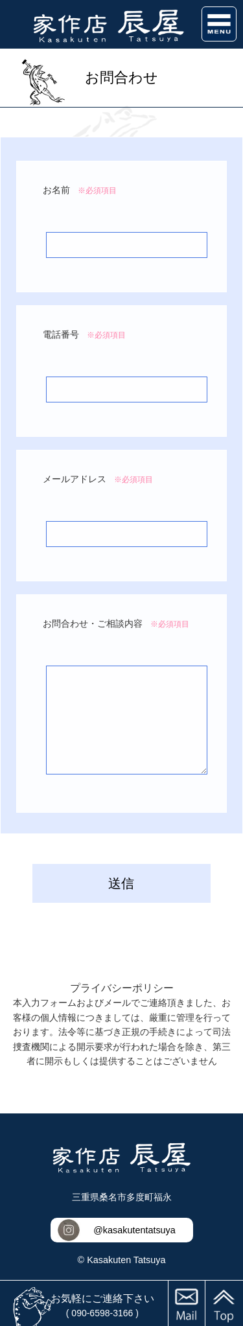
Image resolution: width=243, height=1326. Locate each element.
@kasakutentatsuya (134, 1230)
